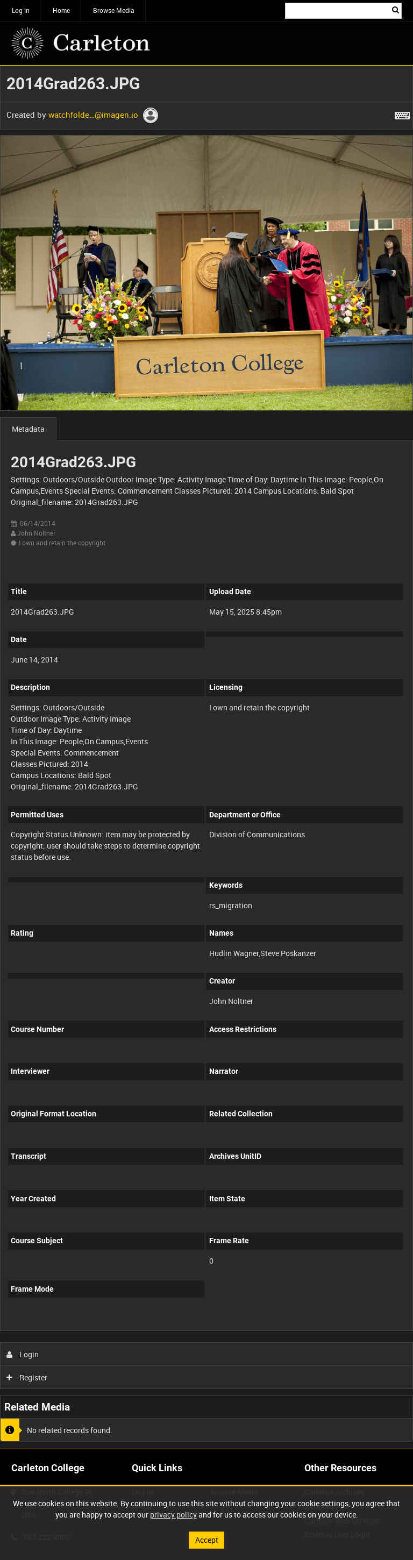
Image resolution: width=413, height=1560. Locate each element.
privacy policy (173, 1514)
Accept (206, 1540)
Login (22, 1354)
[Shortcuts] (402, 113)
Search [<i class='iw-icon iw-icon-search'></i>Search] (395, 9)
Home (61, 10)
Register (27, 1377)
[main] (206, 757)
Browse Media (113, 10)
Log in (21, 10)
